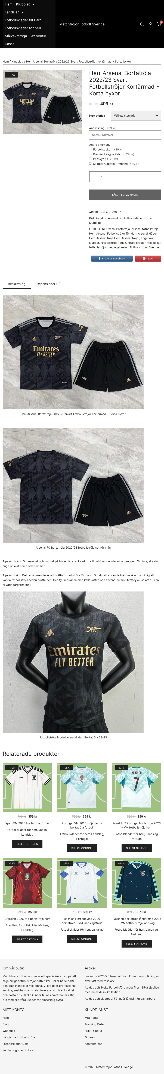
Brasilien (11, 925)
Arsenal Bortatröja (118, 229)
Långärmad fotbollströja (19, 1037)
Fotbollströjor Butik (113, 242)
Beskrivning (16, 284)
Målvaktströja (16, 36)
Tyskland (137, 934)
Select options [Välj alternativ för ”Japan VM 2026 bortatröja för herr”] (27, 843)
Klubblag (25, 4)
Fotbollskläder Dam (16, 1044)
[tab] (17, 284)
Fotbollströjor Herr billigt (144, 242)
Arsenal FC (115, 218)
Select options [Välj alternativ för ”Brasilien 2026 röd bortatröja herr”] (27, 939)
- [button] (101, 176)
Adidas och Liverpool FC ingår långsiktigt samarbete (120, 998)
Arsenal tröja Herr (108, 238)
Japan (43, 830)
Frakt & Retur (93, 1030)
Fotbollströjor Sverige (144, 247)
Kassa (9, 44)
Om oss (90, 1037)
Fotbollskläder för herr (23, 28)
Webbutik (38, 36)
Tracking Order (95, 1024)
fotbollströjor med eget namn (108, 247)
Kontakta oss (93, 1044)
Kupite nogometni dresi (18, 1050)
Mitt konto (92, 1017)
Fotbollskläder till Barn (23, 20)
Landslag (14, 12)
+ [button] (149, 176)
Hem (9, 4)
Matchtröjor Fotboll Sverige (82, 24)
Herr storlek (97, 115)
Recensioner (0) (49, 284)
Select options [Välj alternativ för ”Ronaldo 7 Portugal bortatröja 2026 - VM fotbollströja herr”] (136, 848)
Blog (6, 1024)
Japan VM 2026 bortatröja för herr (27, 823)
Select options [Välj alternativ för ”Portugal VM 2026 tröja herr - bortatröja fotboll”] (81, 848)
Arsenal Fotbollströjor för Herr (116, 233)
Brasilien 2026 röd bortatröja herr (27, 919)
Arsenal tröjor (130, 238)
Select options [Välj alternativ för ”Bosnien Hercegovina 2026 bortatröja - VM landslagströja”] (81, 938)
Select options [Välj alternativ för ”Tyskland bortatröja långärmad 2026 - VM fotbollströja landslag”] (136, 943)
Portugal (82, 839)
